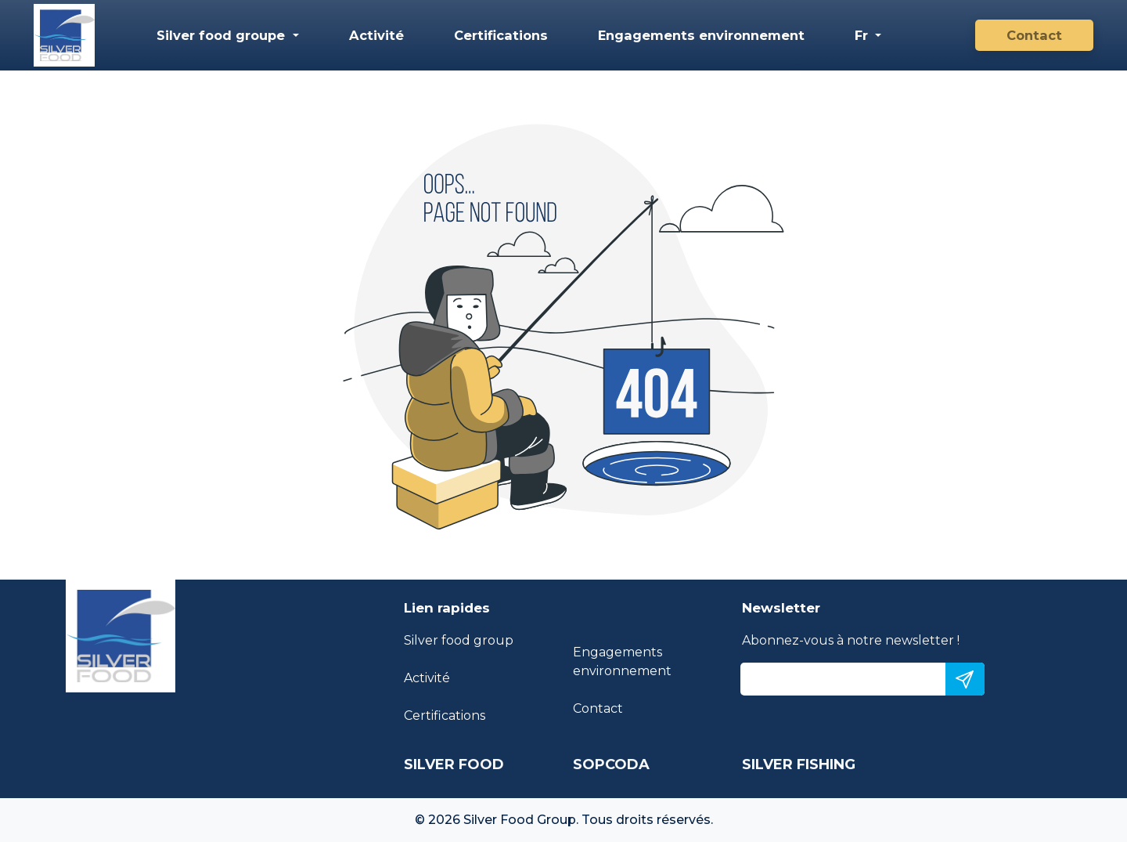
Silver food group (458, 640)
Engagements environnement (701, 35)
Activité (376, 35)
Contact (1034, 35)
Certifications (501, 35)
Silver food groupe (223, 35)
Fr (863, 35)
